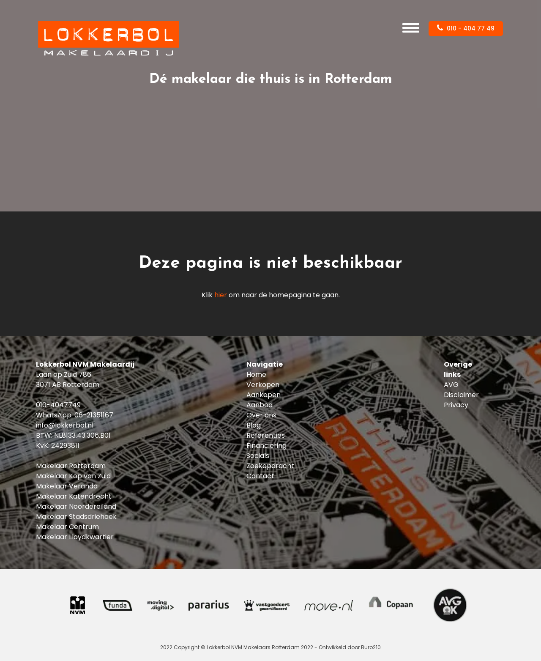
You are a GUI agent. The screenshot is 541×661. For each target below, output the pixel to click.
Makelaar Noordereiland (76, 506)
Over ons (261, 415)
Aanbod (259, 405)
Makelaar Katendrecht (74, 496)
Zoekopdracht (270, 466)
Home (256, 374)
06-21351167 (93, 415)
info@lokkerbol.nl (64, 425)
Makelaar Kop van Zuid (73, 476)
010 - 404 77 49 (466, 28)
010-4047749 (58, 405)
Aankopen (263, 395)
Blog (253, 425)
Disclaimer (461, 395)
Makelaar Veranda (67, 486)
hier (220, 295)
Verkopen (262, 384)
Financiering (266, 445)
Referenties (265, 435)
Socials (257, 456)
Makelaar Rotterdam (71, 466)
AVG (451, 384)
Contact (260, 476)
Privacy (456, 405)
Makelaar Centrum (67, 527)
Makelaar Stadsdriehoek (76, 516)
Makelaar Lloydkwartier (75, 537)
